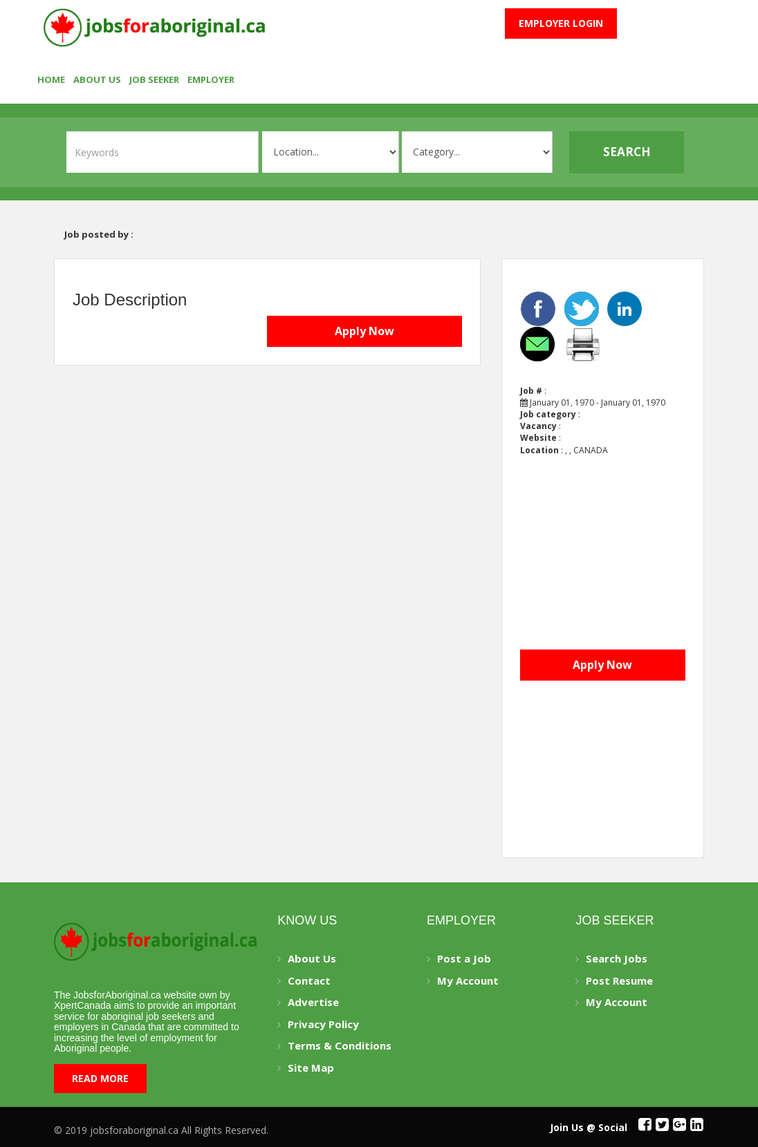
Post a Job (464, 958)
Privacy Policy (323, 1024)
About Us (97, 79)
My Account (468, 980)
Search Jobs (616, 958)
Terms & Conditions (339, 1045)
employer (210, 79)
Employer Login (561, 23)
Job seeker (154, 79)
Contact (309, 980)
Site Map (311, 1067)
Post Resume (619, 980)
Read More (100, 1078)
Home (51, 79)
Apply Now (364, 331)
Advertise (313, 1002)
